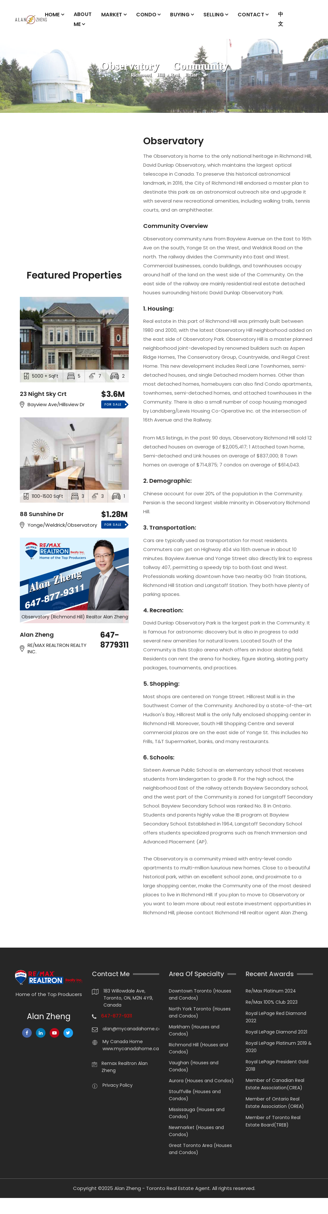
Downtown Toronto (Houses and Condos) (200, 994)
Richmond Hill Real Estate (164, 75)
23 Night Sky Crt (43, 393)
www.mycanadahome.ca (130, 1048)
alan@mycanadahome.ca (130, 1029)
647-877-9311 (116, 1016)
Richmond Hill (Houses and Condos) (198, 1048)
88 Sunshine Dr (42, 514)
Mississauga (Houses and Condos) (197, 1113)
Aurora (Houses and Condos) (201, 1080)
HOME (52, 14)
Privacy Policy (117, 1085)
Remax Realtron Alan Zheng (125, 1067)
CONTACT (251, 14)
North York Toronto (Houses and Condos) (200, 1012)
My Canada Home (122, 1041)
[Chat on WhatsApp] (8, 1206)
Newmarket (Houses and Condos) (196, 1131)
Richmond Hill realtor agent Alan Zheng (261, 912)
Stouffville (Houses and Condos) (195, 1095)
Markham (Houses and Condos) (194, 1030)
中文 (280, 19)
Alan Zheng (37, 634)
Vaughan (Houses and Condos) (193, 1066)
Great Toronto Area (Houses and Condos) (200, 1149)
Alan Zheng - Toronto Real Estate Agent (162, 1188)
